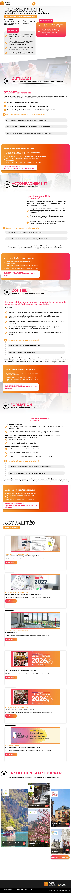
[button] (36, 120)
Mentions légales (8, 889)
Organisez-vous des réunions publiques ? (22, 352)
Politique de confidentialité (24, 889)
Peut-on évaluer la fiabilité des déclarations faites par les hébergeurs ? (29, 133)
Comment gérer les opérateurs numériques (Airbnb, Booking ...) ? (27, 120)
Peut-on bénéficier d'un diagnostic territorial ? (24, 345)
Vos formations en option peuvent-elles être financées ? (27, 473)
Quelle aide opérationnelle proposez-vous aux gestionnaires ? (26, 239)
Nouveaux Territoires (64, 890)
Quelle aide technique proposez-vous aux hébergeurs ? (24, 232)
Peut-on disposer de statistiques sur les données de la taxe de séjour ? (29, 126)
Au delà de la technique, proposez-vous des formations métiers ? (30, 466)
